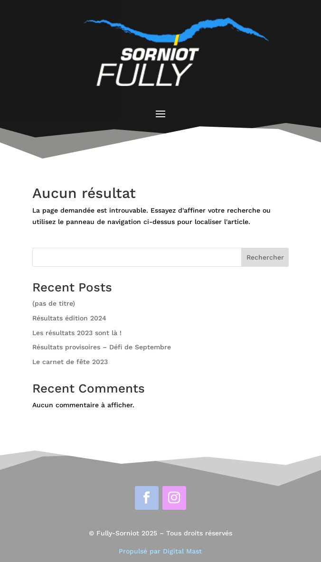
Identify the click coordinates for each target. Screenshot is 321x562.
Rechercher (265, 257)
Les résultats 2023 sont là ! (77, 333)
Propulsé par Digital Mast (160, 551)
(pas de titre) (53, 303)
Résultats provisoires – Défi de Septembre (101, 347)
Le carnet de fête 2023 (70, 361)
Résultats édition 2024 (69, 318)
